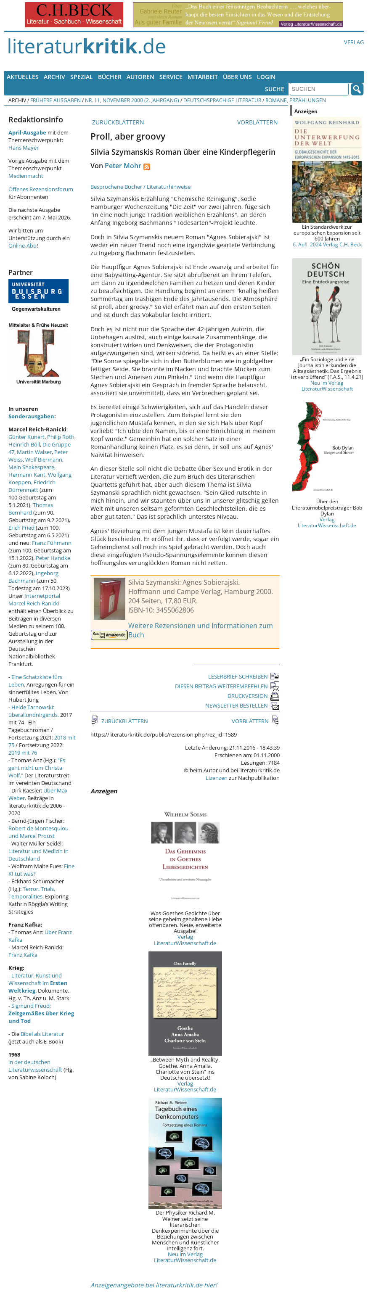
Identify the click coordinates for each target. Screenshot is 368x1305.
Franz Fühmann (51, 543)
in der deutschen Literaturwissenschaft (35, 1065)
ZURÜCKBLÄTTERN (117, 122)
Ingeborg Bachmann (33, 576)
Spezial (81, 77)
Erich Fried (21, 527)
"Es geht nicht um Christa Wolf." (36, 767)
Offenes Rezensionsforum (40, 189)
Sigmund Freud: (41, 1013)
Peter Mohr (123, 165)
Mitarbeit (203, 77)
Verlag (354, 42)
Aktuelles (23, 77)
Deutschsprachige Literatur (222, 100)
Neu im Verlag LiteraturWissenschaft (327, 385)
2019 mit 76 (22, 752)
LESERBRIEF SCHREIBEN (244, 676)
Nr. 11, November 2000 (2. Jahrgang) (132, 100)
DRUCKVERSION (254, 696)
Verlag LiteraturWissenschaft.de (185, 939)
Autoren (140, 77)
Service (171, 77)
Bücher (110, 77)
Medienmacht (25, 176)
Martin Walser (34, 452)
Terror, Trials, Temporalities (31, 892)
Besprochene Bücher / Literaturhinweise (140, 186)
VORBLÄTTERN (258, 122)
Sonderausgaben (31, 416)
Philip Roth (60, 437)
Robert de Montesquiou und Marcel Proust (38, 832)
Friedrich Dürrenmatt (32, 486)
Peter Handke (53, 558)
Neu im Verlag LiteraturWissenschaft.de (185, 1257)
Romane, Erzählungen (295, 100)
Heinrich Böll (24, 444)
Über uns (237, 77)
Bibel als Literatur (42, 1034)
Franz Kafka (22, 955)
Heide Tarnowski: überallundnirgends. (33, 711)
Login (266, 77)
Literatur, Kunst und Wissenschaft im (38, 983)
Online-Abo (22, 245)
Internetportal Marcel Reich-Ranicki (34, 599)
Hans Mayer (23, 147)
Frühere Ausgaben (55, 100)
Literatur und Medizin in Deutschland (38, 854)
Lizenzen (217, 778)
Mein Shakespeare (31, 467)
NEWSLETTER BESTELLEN (242, 705)
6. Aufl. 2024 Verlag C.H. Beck (327, 244)
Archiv (54, 77)
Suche (274, 89)
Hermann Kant (26, 474)
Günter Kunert (26, 437)
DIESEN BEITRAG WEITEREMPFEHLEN (227, 686)
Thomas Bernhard (30, 508)
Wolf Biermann (43, 459)
